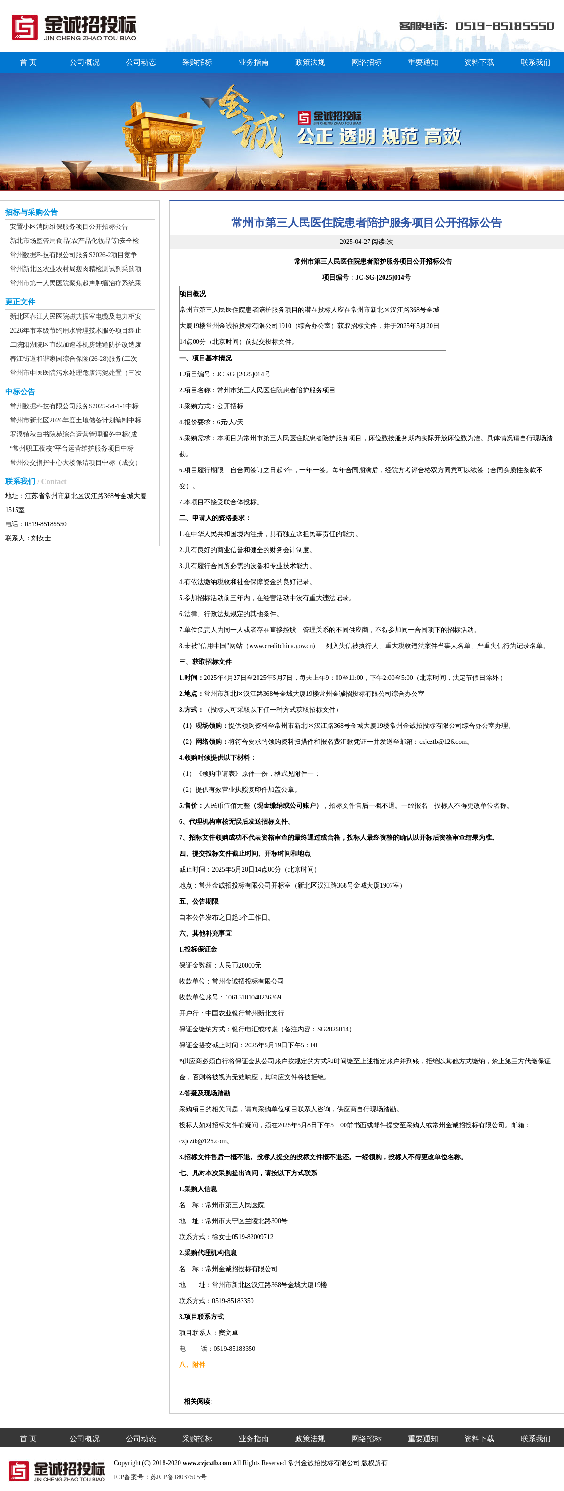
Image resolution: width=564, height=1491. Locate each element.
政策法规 (310, 62)
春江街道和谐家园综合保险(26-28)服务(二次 (73, 358)
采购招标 (197, 62)
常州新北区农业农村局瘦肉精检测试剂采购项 (75, 269)
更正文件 (20, 302)
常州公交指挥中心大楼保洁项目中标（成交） (75, 462)
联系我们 (536, 62)
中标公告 (20, 392)
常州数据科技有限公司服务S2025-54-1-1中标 (74, 406)
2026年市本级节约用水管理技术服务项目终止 (75, 330)
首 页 (28, 62)
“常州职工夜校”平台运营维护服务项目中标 (72, 448)
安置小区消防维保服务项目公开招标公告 (69, 226)
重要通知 (423, 62)
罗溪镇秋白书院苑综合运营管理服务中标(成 (73, 434)
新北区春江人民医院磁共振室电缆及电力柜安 (75, 316)
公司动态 (141, 62)
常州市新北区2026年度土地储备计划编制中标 (75, 420)
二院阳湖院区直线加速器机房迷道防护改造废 (75, 344)
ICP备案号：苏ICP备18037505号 (160, 1477)
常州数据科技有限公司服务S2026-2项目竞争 (73, 254)
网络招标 (367, 62)
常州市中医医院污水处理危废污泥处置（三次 (75, 372)
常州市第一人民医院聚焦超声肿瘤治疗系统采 (75, 283)
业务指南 (254, 62)
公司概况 (85, 62)
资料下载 (479, 62)
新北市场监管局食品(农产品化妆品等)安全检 (74, 240)
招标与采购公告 (31, 212)
